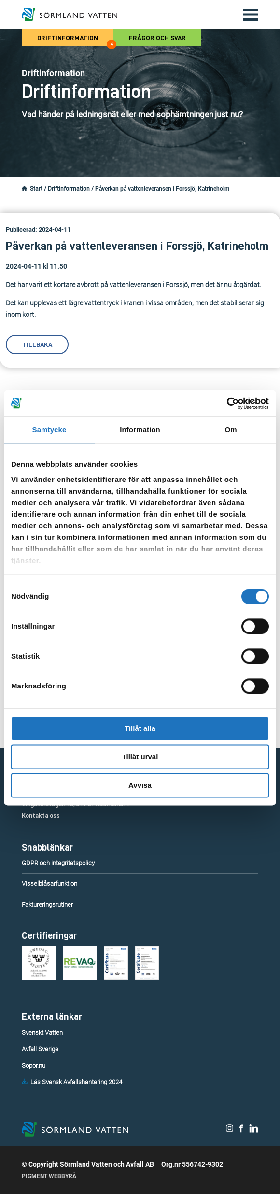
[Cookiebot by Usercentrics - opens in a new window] (226, 403)
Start (36, 188)
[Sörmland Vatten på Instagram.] (230, 1130)
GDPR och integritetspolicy (58, 862)
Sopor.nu (33, 1065)
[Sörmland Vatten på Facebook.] (241, 1130)
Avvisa (140, 785)
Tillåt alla (140, 728)
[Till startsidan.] (69, 14)
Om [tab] (230, 430)
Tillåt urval (140, 757)
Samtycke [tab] (49, 430)
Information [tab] (140, 430)
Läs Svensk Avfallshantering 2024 (76, 1081)
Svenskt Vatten (42, 1032)
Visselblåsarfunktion (49, 883)
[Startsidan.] (24, 188)
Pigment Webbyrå (49, 1177)
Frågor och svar (157, 37)
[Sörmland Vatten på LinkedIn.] (253, 1130)
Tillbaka (37, 344)
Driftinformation (75, 40)
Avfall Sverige (40, 1049)
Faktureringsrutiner (47, 904)
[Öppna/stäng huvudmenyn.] (247, 14)
